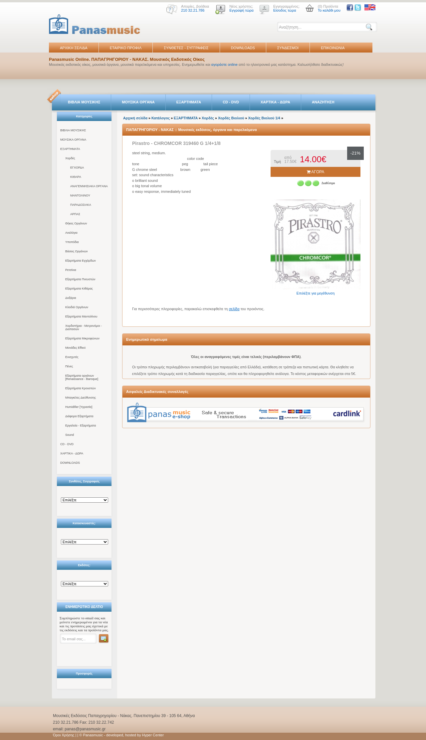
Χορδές (70, 158)
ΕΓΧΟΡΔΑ (77, 167)
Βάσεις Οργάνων (76, 251)
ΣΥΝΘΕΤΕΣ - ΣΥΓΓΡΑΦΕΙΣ (186, 48)
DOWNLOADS (243, 48)
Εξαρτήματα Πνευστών (80, 279)
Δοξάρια (70, 298)
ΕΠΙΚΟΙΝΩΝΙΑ (332, 48)
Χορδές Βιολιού (231, 118)
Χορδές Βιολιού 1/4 (264, 118)
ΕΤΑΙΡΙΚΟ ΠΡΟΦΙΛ (126, 48)
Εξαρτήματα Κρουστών (80, 388)
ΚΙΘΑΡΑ (75, 177)
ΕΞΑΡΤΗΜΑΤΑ (188, 102)
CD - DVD (231, 102)
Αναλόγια (71, 232)
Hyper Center (153, 735)
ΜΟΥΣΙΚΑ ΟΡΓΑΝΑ (138, 102)
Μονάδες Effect (75, 347)
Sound (69, 434)
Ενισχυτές (72, 357)
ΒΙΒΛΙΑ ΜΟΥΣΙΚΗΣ (84, 102)
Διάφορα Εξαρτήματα (79, 416)
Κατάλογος (160, 118)
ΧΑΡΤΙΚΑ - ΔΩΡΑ (275, 102)
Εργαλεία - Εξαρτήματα (80, 425)
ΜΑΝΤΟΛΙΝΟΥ (80, 195)
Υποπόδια (72, 242)
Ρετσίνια (70, 270)
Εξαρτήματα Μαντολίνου (81, 316)
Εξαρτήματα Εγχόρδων (80, 260)
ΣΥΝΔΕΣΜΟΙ (288, 48)
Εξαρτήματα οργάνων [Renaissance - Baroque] (81, 377)
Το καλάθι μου (329, 10)
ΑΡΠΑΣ (75, 214)
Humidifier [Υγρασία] (78, 407)
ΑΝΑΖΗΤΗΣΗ (323, 102)
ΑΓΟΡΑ (315, 172)
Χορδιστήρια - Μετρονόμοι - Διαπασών (83, 327)
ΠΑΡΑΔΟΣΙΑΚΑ (80, 204)
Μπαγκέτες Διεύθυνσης (80, 397)
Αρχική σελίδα (135, 118)
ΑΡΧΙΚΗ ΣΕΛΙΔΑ (74, 48)
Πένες (69, 366)
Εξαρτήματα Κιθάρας (79, 288)
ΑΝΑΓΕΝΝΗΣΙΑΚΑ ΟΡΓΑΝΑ (89, 186)
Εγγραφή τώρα (241, 10)
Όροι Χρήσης (63, 735)
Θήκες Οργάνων (76, 223)
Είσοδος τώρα (284, 10)
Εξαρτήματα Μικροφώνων (82, 338)
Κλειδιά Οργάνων (76, 307)
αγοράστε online (224, 64)
